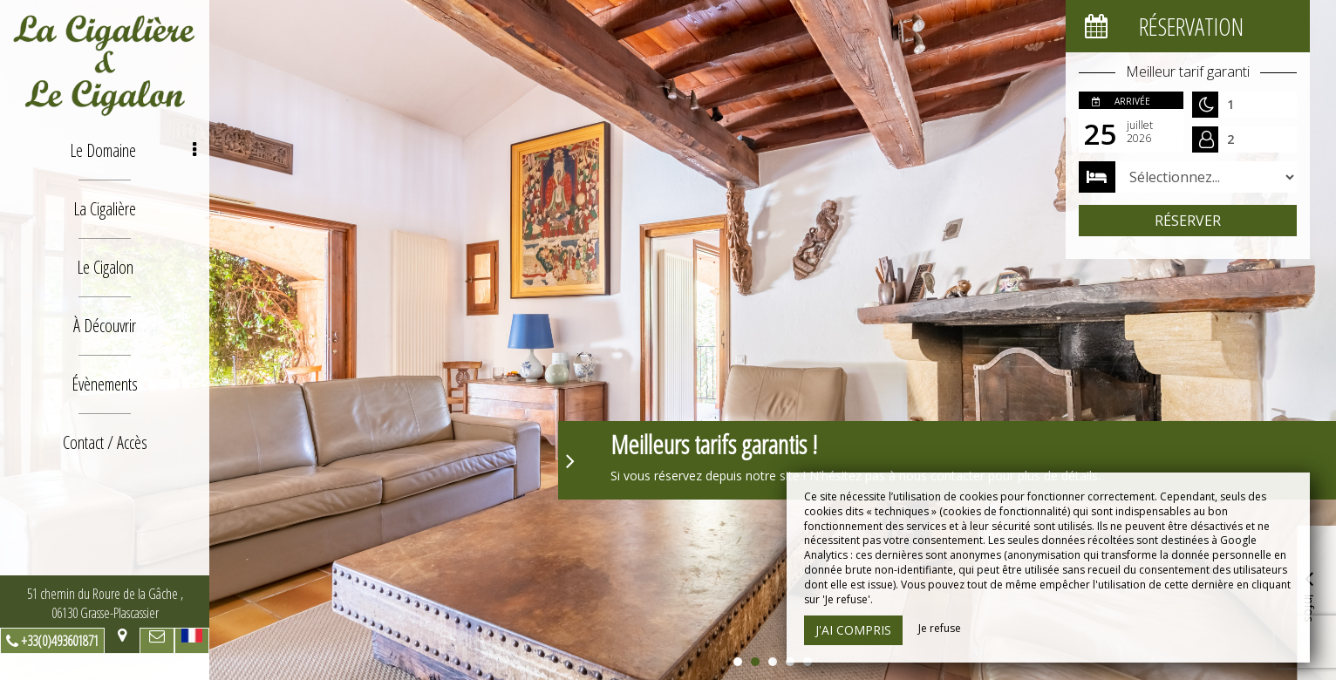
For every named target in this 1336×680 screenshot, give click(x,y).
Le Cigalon (105, 267)
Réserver (1188, 220)
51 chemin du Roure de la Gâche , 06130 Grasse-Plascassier (105, 603)
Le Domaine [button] (133, 150)
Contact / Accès (105, 442)
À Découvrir (104, 325)
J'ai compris (853, 630)
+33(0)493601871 (60, 640)
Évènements (105, 384)
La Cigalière (104, 209)
